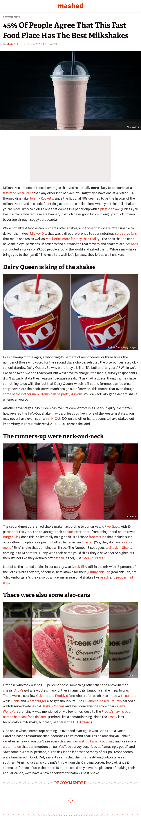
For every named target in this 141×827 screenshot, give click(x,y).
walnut (84, 741)
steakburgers (93, 558)
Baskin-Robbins (53, 706)
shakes (68, 532)
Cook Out (106, 731)
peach (104, 577)
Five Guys (112, 526)
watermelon (12, 746)
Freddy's (61, 696)
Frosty (112, 717)
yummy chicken (98, 572)
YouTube (65, 746)
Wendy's (9, 711)
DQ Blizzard (81, 722)
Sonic (15, 701)
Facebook (131, 516)
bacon (88, 542)
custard (131, 696)
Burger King (11, 537)
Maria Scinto (14, 44)
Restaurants (11, 17)
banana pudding (102, 741)
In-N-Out (53, 418)
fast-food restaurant (18, 193)
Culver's (42, 696)
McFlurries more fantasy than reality (73, 239)
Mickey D (37, 233)
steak (60, 558)
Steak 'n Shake (120, 547)
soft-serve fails (126, 233)
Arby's (19, 690)
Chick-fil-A (79, 567)
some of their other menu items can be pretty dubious (43, 394)
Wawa (121, 706)
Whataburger (36, 701)
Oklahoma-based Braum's (102, 701)
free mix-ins (97, 537)
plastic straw (109, 209)
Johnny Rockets (41, 198)
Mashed (132, 244)
